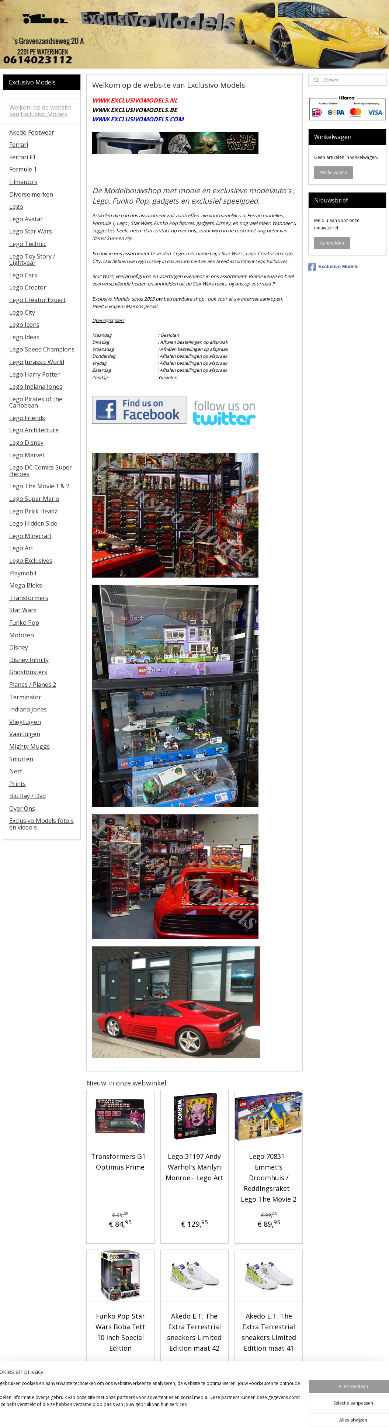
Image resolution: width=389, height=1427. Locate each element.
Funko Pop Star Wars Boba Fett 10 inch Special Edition (120, 1332)
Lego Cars (23, 275)
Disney (18, 647)
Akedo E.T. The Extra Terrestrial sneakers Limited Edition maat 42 (194, 1332)
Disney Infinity (29, 660)
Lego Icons (24, 325)
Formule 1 (23, 169)
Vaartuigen (24, 734)
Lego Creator (27, 287)
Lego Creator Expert (37, 300)
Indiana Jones (28, 709)
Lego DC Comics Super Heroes (40, 470)
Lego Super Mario (34, 499)
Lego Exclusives (30, 561)
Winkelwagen (333, 172)
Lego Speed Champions (41, 349)
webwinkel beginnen (213, 1413)
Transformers (28, 598)
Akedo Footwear (31, 132)
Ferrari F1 (22, 157)
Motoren (21, 635)
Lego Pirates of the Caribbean (35, 402)
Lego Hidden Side (33, 523)
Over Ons (22, 808)
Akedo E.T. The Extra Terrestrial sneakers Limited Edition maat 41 (269, 1332)
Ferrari (18, 145)
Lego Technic (27, 244)
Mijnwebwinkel (278, 1413)
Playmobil (22, 573)
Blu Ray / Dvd (27, 796)
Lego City (22, 312)
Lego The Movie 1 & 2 (39, 486)
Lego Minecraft (30, 536)
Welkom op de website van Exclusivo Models (40, 110)
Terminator (25, 697)
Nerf (15, 771)
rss (185, 1413)
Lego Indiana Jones (35, 386)
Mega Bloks (25, 585)
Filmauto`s (23, 182)
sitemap (170, 1413)
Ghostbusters (28, 672)
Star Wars (23, 610)
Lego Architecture (34, 430)
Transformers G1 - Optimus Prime (120, 1162)
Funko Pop (24, 623)
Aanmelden (332, 243)
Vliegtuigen (25, 722)
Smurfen (21, 759)
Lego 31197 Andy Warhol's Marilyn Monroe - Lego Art (194, 1167)
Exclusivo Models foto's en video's (41, 824)
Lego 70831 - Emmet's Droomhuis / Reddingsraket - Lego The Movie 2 (268, 1177)
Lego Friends (27, 418)
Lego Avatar (26, 219)
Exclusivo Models (333, 267)
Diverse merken (31, 194)
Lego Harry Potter (34, 374)
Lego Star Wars (30, 231)
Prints (17, 784)
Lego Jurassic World (36, 362)
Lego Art (21, 548)
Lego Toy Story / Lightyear (32, 259)
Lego (16, 206)
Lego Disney (26, 443)
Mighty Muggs (29, 746)
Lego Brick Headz (33, 511)
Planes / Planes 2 (32, 684)
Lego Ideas (24, 337)
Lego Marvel (26, 455)
